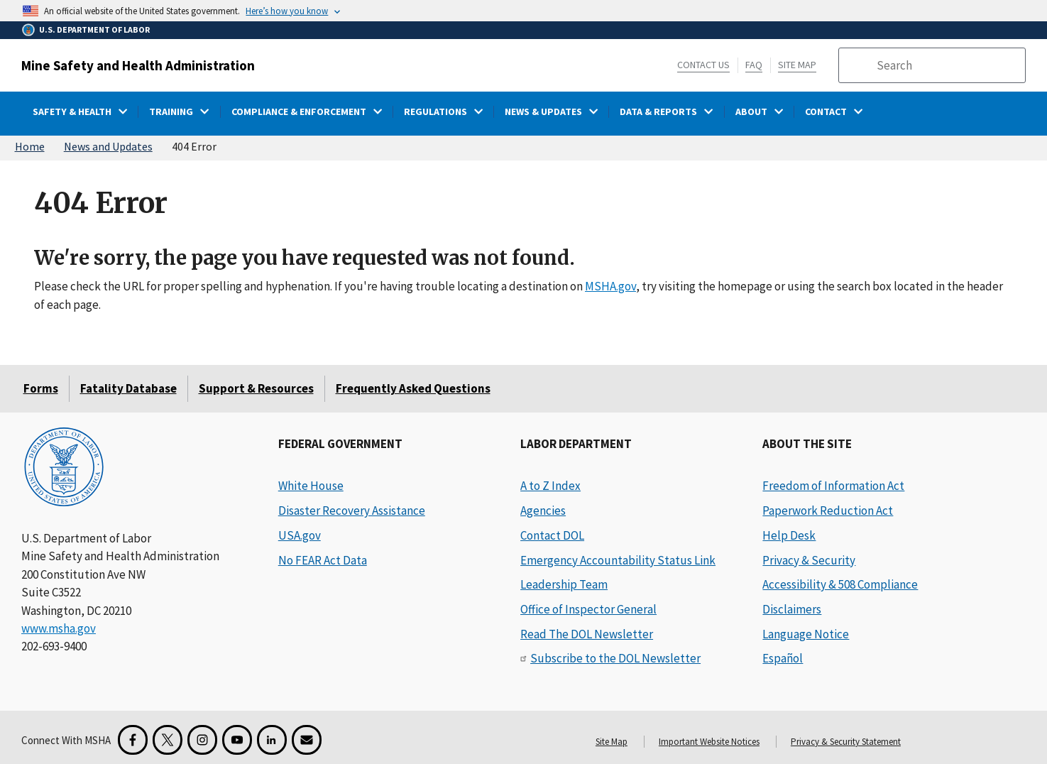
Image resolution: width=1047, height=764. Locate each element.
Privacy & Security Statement (846, 742)
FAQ (753, 64)
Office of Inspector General (588, 609)
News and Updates (108, 146)
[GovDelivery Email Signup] (307, 740)
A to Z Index (550, 485)
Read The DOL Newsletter (586, 634)
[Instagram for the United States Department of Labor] (202, 740)
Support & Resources (256, 388)
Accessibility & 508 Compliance (840, 584)
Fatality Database (128, 388)
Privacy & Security (808, 560)
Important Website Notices (709, 742)
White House (311, 485)
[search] (946, 65)
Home (30, 146)
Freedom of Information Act (833, 485)
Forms (40, 388)
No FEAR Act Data (322, 560)
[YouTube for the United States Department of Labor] (237, 740)
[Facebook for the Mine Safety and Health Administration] (133, 740)
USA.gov (299, 535)
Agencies (543, 510)
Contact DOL (552, 535)
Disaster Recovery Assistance (351, 510)
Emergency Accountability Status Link (618, 560)
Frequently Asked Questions (413, 388)
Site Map (797, 64)
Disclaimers (791, 609)
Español (782, 658)
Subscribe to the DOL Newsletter (615, 658)
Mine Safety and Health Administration (138, 65)
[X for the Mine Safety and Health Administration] (167, 740)
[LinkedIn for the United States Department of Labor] (272, 740)
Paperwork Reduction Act (827, 510)
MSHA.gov (610, 286)
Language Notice (805, 634)
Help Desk (789, 535)
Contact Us (703, 64)
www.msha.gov (58, 628)
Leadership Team (564, 584)
